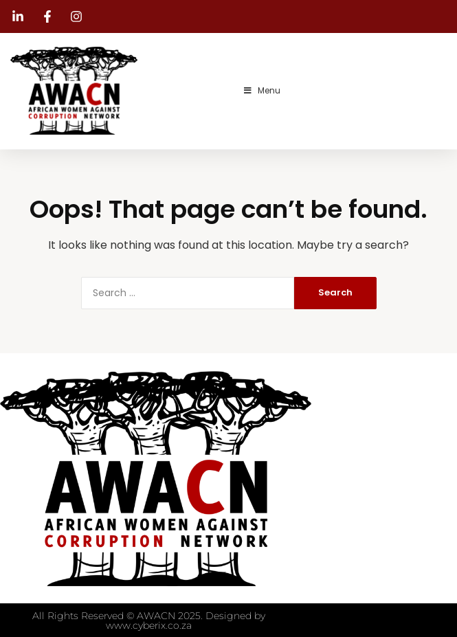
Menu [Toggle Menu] (262, 90)
